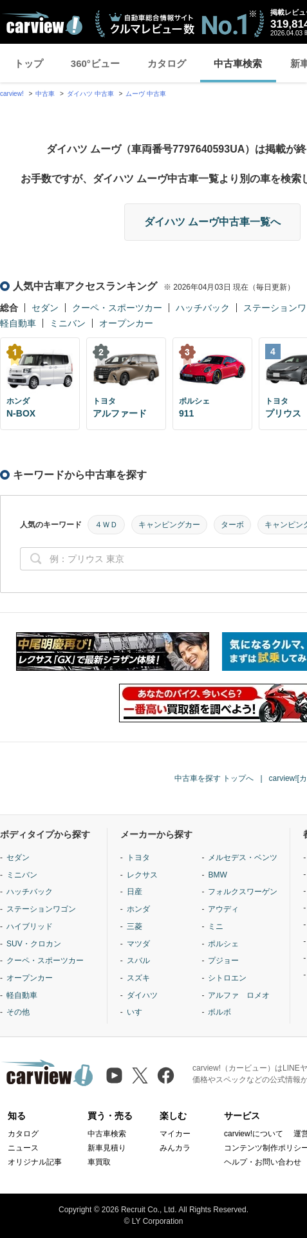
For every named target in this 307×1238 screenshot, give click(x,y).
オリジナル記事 (35, 1162)
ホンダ (138, 909)
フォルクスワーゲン (242, 891)
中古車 (45, 93)
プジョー (223, 960)
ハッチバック (203, 308)
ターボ (232, 524)
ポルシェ (223, 943)
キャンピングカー (169, 524)
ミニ (215, 926)
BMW (217, 874)
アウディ (223, 909)
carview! (12, 93)
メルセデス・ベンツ (242, 857)
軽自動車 (18, 323)
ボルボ (219, 1012)
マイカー (175, 1133)
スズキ (138, 977)
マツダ (138, 943)
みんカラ (175, 1147)
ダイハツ (142, 995)
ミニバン (68, 323)
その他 (18, 1012)
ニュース (23, 1147)
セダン (45, 308)
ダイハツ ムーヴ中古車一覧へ (212, 221)
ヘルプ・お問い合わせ (262, 1162)
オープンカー (126, 323)
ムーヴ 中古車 (146, 93)
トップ (28, 63)
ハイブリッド (29, 926)
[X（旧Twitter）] (140, 1075)
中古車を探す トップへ (214, 778)
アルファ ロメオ (239, 995)
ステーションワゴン (41, 909)
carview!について (253, 1133)
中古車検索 (238, 63)
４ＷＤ (106, 524)
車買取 (99, 1162)
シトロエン (227, 977)
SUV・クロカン (33, 943)
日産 (134, 891)
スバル (138, 960)
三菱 (134, 926)
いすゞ (138, 1012)
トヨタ (138, 857)
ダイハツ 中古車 (90, 93)
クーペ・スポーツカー (117, 308)
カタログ (166, 63)
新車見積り (107, 1147)
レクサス (142, 874)
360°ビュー (95, 63)
